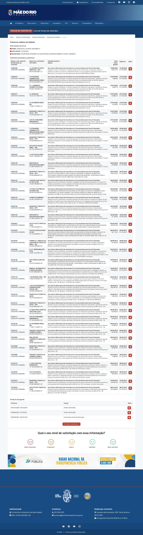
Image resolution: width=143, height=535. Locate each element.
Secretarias (57, 23)
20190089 (14, 346)
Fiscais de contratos (53, 37)
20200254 (14, 120)
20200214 (14, 128)
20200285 (14, 68)
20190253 (14, 230)
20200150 (14, 171)
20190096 (14, 337)
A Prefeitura (19, 23)
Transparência (86, 23)
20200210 (14, 137)
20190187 (14, 268)
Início (12, 37)
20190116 (14, 310)
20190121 (14, 303)
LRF (67, 23)
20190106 (14, 323)
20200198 (14, 163)
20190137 (14, 363)
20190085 (14, 354)
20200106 (14, 206)
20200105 (14, 215)
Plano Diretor (32, 23)
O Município (44, 23)
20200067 (14, 223)
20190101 (14, 330)
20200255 (14, 111)
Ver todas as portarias (71, 424)
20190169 (14, 286)
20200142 (14, 180)
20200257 (14, 94)
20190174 (14, 277)
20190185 (14, 260)
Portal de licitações (38, 37)
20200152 (14, 189)
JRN (63, 532)
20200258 (14, 85)
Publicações (99, 23)
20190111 (14, 317)
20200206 (14, 146)
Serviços (75, 23)
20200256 (14, 102)
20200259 (14, 77)
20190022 (14, 387)
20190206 (14, 249)
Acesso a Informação (23, 37)
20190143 (14, 294)
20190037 (14, 380)
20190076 (14, 372)
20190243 (14, 241)
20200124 (14, 197)
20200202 (14, 154)
